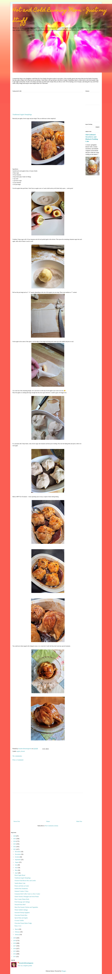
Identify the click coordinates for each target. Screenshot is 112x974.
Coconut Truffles (19, 920)
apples (18, 751)
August (17, 862)
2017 (14, 946)
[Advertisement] (48, 103)
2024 (14, 841)
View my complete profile (25, 965)
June (16, 867)
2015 (14, 951)
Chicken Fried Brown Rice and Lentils (25, 880)
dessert (23, 751)
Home (48, 821)
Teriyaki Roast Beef (20, 904)
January (17, 934)
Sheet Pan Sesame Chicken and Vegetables (26, 907)
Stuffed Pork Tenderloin (21, 888)
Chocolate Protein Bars (21, 915)
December (18, 851)
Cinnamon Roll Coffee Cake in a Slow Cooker (27, 894)
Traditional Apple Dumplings (23, 878)
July (16, 865)
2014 (14, 954)
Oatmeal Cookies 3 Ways (21, 891)
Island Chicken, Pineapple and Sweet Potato (27, 896)
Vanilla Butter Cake (20, 883)
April (16, 873)
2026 (14, 836)
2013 (14, 956)
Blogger (64, 971)
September (18, 859)
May (16, 870)
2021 (14, 849)
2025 (14, 838)
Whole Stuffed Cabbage (21, 910)
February (17, 932)
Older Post (79, 821)
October (17, 857)
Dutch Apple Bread (20, 875)
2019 (14, 940)
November (18, 854)
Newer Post (17, 821)
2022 (14, 846)
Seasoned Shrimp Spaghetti (22, 912)
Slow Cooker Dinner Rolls (22, 899)
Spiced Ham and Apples (21, 918)
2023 (14, 844)
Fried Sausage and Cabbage (22, 902)
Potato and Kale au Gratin (22, 886)
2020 (14, 938)
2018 (14, 943)
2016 (14, 948)
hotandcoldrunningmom (26, 963)
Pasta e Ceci (18, 926)
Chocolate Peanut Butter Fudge (23, 923)
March (17, 929)
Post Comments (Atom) (51, 825)
